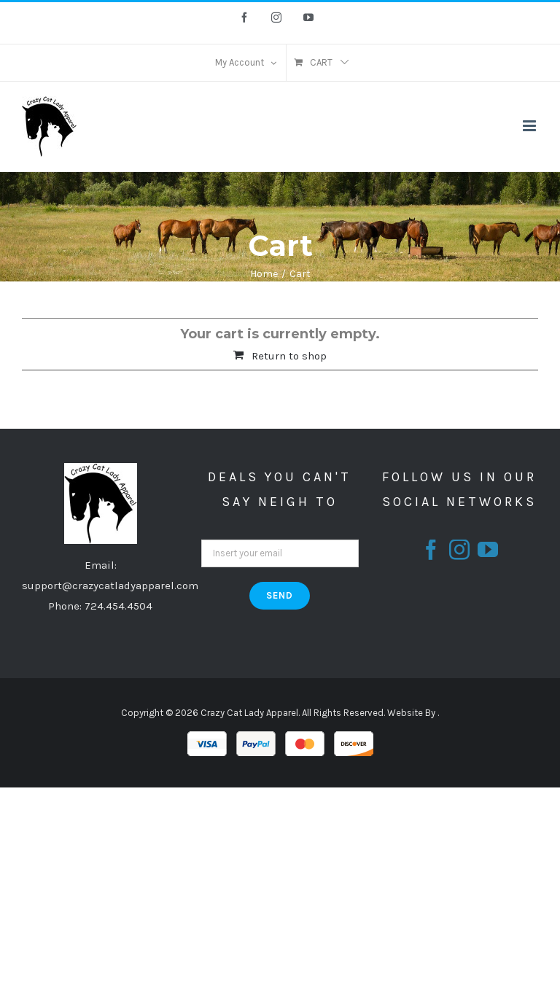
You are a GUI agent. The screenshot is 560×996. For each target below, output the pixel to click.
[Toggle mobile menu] (530, 125)
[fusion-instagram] (459, 550)
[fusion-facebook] (431, 550)
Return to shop (289, 355)
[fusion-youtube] (488, 550)
